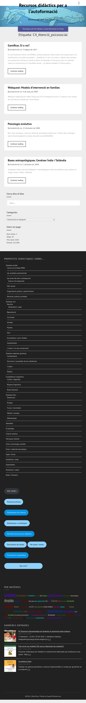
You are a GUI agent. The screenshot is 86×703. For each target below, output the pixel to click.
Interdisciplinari (8, 611)
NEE (46, 601)
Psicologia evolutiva (20, 124)
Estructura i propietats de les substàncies (22, 361)
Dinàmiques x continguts (17, 523)
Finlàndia (44, 595)
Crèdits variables (48, 606)
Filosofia (17, 601)
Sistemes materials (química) (16, 353)
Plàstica (71, 611)
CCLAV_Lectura (54, 595)
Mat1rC (67, 606)
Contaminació (12, 356)
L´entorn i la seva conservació (18, 348)
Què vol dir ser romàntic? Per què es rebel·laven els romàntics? (41, 646)
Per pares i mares (37, 544)
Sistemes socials (11, 265)
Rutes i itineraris (12, 475)
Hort (8, 333)
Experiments (10, 465)
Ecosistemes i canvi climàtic (17, 338)
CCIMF (79, 615)
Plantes (9, 328)
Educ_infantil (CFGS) (40, 601)
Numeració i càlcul (12, 470)
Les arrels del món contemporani (19, 278)
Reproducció (11, 312)
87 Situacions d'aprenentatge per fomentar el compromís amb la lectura (44, 631)
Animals (10, 322)
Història (66, 611)
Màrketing (71, 606)
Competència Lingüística (15, 377)
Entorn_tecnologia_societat (16, 444)
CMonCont (31, 595)
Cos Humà (10, 317)
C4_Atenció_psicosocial (21, 615)
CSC (45, 614)
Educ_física (31, 601)
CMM (25, 611)
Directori (62, 606)
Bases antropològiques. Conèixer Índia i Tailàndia (37, 160)
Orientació (24, 600)
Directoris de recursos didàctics (19, 534)
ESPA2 (30, 615)
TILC (24, 618)
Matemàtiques (55, 611)
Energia (10, 403)
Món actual (11, 286)
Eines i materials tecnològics (16, 449)
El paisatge (10, 429)
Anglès (9, 600)
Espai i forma (10, 454)
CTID (9, 618)
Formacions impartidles (16, 555)
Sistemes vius (11, 302)
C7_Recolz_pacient (60, 615)
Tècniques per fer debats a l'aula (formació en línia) (43, 28)
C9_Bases (43, 611)
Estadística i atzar (12, 459)
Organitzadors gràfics (52, 618)
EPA (76, 615)
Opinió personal (74, 595)
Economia (70, 601)
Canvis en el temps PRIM (16, 268)
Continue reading (16, 71)
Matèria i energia (13, 413)
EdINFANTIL (18, 611)
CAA (41, 595)
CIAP (45, 618)
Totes (49, 601)
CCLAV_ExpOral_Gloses (17, 618)
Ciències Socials (40, 618)
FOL (27, 595)
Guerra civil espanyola (16, 281)
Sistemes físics (11, 395)
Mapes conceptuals (30, 618)
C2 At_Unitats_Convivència (34, 611)
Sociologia (64, 601)
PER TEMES (12, 491)
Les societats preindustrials (17, 273)
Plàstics (10, 372)
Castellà (9, 595)
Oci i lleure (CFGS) (23, 606)
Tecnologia (51, 615)
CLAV (6, 618)
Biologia (16, 606)
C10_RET (31, 606)
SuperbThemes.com (54, 696)
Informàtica (11, 615)
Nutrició (10, 304)
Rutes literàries (12, 390)
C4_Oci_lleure (21, 595)
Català (9, 605)
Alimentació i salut (15, 307)
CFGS (59, 601)
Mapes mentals (66, 595)
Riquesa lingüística (14, 385)
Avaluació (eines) (13, 502)
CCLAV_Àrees (56, 606)
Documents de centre (15, 544)
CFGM (75, 611)
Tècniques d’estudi (12, 439)
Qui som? (23, 566)
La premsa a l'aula (24, 661)
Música (60, 618)
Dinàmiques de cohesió (16, 512)
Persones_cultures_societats (17, 296)
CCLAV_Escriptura (38, 606)
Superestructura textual (38, 615)
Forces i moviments (14, 408)
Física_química (70, 615)
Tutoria (54, 600)
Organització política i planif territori (20, 291)
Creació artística (11, 434)
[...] (49, 639)
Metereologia (12, 418)
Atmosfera (9, 423)
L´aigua (9, 366)
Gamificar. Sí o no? (19, 45)
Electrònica (11, 397)
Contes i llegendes (13, 379)
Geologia (37, 595)
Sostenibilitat (12, 343)
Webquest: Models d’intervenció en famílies (34, 87)
